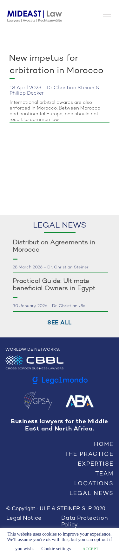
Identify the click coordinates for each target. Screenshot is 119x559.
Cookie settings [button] (56, 548)
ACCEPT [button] (90, 548)
